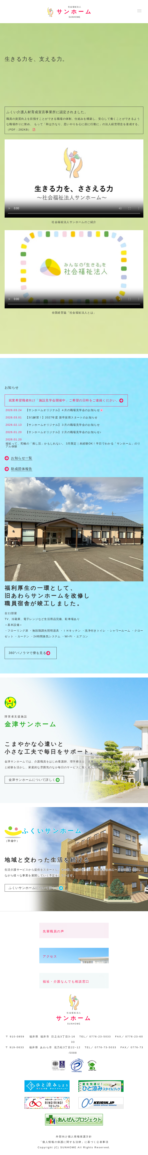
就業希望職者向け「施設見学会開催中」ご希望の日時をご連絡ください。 (66, 400)
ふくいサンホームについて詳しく (36, 888)
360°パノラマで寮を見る (31, 653)
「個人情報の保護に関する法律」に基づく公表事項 (74, 1142)
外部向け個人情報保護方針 (74, 1136)
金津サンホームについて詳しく (34, 780)
